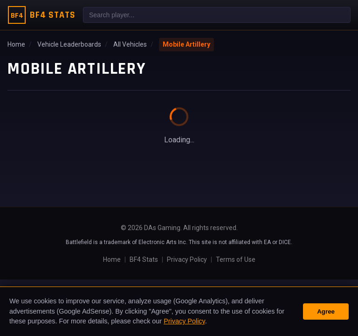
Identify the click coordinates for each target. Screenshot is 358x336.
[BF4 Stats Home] (41, 15)
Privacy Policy (187, 259)
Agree (326, 311)
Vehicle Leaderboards (69, 44)
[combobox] (217, 15)
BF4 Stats (144, 259)
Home (16, 44)
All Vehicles (130, 44)
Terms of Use (235, 259)
